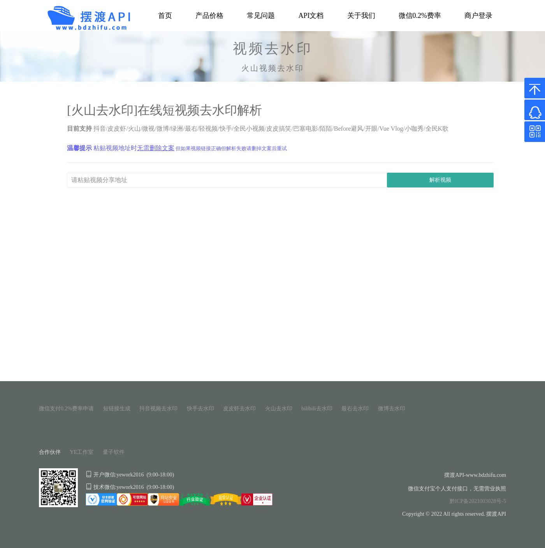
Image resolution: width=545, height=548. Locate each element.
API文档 (310, 15)
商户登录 (478, 15)
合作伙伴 (50, 452)
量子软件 (114, 452)
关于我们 (361, 15)
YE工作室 (82, 452)
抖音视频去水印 (158, 408)
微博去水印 (391, 408)
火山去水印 (278, 408)
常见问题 (261, 15)
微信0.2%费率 (420, 15)
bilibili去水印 (316, 408)
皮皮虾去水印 (239, 408)
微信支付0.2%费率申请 (66, 408)
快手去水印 (200, 408)
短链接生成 (116, 408)
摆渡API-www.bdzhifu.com (475, 475)
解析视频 (440, 180)
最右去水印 (355, 408)
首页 (165, 15)
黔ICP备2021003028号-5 (478, 501)
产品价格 (209, 15)
